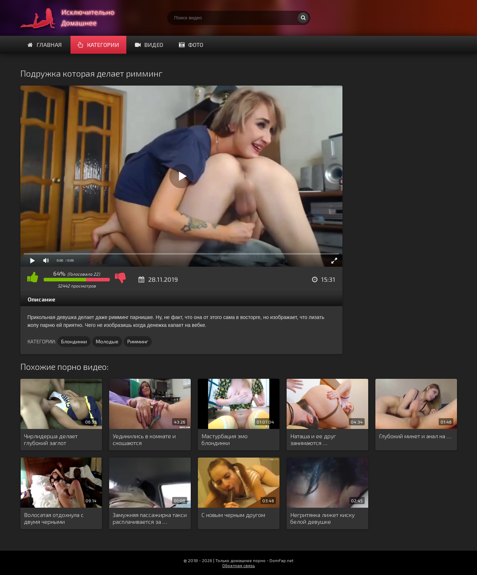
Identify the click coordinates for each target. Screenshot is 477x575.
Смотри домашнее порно (74, 18)
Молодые (107, 341)
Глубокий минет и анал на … (415, 436)
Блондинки (74, 341)
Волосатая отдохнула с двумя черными (54, 518)
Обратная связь (238, 565)
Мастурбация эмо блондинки (224, 439)
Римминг (137, 341)
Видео (149, 44)
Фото (191, 44)
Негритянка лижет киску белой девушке (322, 518)
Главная (45, 44)
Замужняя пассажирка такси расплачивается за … (150, 518)
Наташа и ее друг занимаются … (313, 439)
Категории (98, 44)
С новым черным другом (233, 514)
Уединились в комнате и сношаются (144, 439)
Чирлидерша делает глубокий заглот (51, 439)
